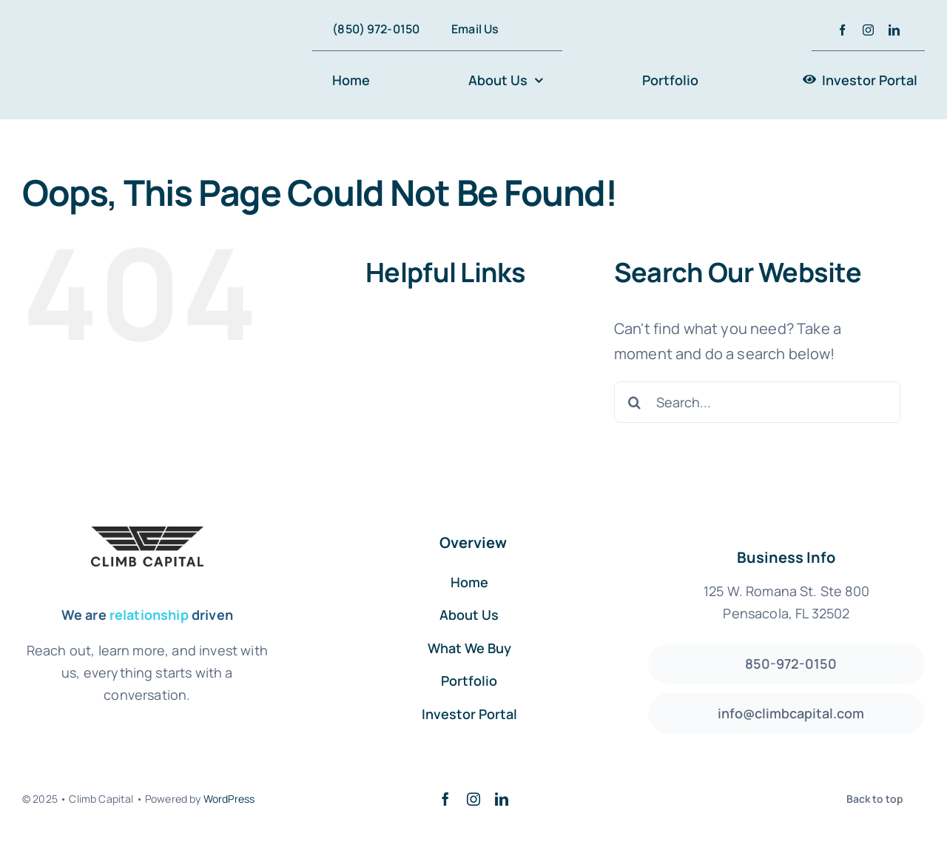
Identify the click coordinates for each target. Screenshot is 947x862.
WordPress (229, 799)
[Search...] (757, 402)
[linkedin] (894, 30)
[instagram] (868, 30)
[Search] (635, 402)
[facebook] (842, 30)
